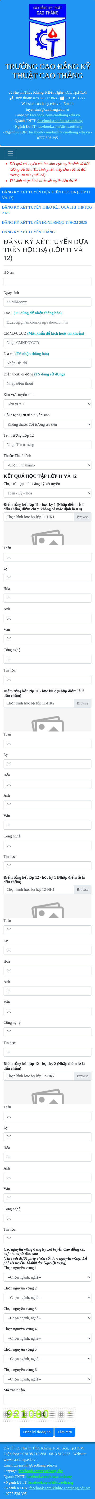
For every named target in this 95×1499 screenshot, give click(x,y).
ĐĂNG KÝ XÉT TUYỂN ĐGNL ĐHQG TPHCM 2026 (44, 222)
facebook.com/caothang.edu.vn (55, 115)
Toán (7, 548)
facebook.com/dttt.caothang (59, 126)
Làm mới (65, 1432)
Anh (7, 609)
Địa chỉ (26, 354)
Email (33, 313)
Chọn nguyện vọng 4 (20, 1329)
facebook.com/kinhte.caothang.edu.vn (59, 132)
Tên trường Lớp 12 (19, 435)
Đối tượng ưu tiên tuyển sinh (27, 415)
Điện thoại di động (34, 374)
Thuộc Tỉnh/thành (17, 456)
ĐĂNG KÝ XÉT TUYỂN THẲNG (28, 232)
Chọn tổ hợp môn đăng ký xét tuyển (32, 484)
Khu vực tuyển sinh (19, 395)
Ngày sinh (11, 293)
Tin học (10, 670)
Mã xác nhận (14, 1390)
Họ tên (9, 272)
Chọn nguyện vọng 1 (20, 1268)
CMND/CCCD (44, 333)
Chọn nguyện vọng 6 (20, 1370)
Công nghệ (12, 650)
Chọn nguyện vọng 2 (20, 1288)
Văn (7, 629)
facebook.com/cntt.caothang (60, 121)
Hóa (7, 589)
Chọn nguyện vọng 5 (20, 1349)
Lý (6, 568)
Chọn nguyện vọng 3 (20, 1309)
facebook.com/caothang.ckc (40, 1471)
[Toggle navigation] (10, 153)
